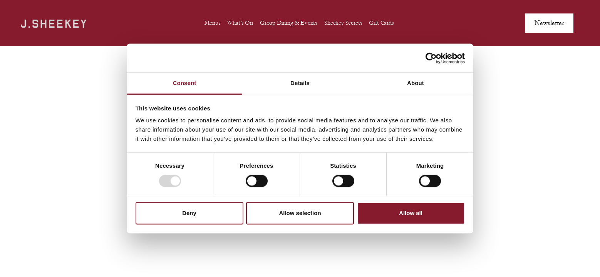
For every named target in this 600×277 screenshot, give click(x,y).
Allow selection (300, 213)
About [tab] (415, 83)
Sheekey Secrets (343, 22)
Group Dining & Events (288, 22)
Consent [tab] (184, 83)
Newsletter (549, 23)
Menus (212, 22)
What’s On (240, 22)
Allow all (410, 213)
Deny (189, 213)
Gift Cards (381, 22)
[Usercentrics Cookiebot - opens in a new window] (431, 58)
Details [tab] (300, 83)
